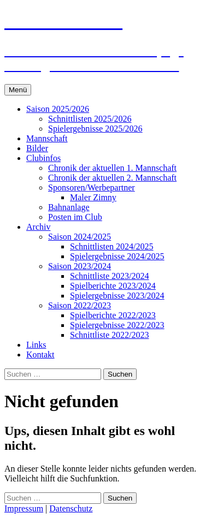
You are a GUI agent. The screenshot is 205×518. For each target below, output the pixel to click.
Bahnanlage (69, 207)
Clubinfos (43, 158)
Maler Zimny (93, 197)
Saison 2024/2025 (79, 236)
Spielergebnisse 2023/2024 (117, 295)
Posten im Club (75, 217)
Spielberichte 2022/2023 (113, 315)
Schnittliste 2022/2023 (109, 335)
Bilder (37, 148)
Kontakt (40, 354)
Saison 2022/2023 (79, 305)
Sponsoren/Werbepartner (91, 187)
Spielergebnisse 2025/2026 (95, 128)
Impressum (23, 508)
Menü (18, 90)
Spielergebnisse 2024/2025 (117, 256)
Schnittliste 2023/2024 (109, 276)
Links (36, 344)
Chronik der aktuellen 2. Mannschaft (112, 177)
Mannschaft (47, 138)
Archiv (38, 226)
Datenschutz (70, 508)
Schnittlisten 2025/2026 (89, 118)
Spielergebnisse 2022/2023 (117, 325)
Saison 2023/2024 (79, 266)
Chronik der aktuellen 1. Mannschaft (112, 167)
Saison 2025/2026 (57, 109)
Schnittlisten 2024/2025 (111, 246)
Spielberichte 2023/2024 (113, 285)
